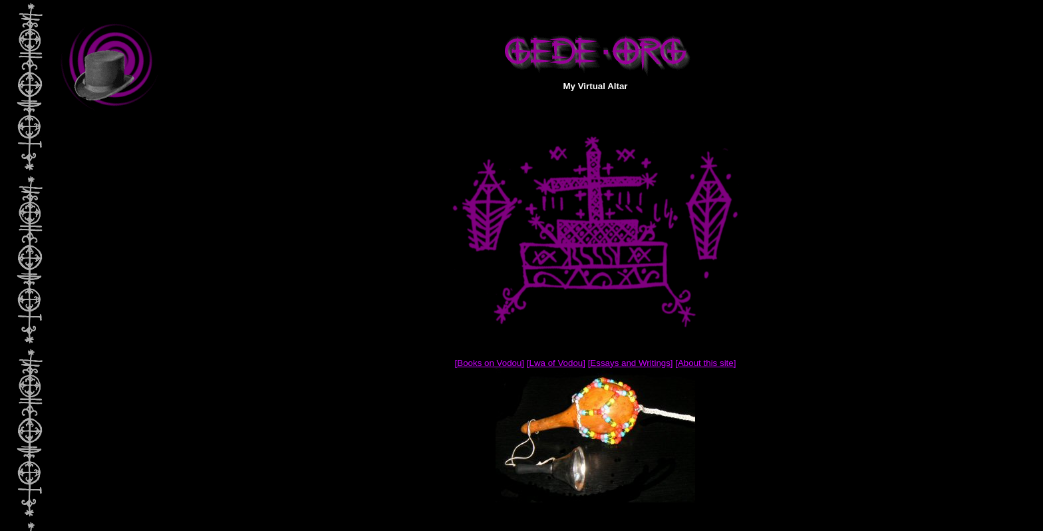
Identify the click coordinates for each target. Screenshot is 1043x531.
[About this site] (705, 363)
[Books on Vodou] (489, 363)
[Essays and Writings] (630, 363)
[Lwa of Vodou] (556, 363)
